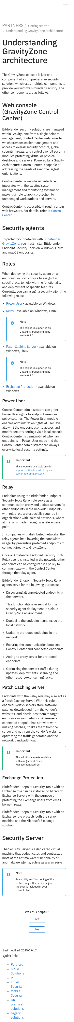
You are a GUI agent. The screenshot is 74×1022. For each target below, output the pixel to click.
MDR (14, 978)
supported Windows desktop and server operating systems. (34, 471)
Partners (17, 964)
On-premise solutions (17, 1004)
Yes (37, 919)
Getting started (39, 26)
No (37, 929)
